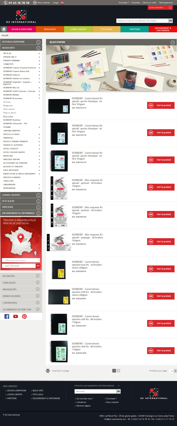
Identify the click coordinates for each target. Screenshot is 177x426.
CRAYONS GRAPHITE (11, 130)
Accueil (5, 35)
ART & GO (7, 53)
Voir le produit (160, 105)
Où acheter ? (124, 2)
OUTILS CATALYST (10, 148)
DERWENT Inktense (11, 74)
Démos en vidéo (149, 2)
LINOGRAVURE (9, 184)
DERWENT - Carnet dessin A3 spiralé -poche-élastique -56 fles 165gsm (87, 101)
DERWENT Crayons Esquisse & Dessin (19, 67)
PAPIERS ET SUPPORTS (13, 145)
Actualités (136, 2)
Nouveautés (21, 289)
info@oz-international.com (115, 419)
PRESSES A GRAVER (11, 177)
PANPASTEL (8, 137)
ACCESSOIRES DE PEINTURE (15, 163)
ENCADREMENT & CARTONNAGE (163, 29)
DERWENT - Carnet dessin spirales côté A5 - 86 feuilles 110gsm (87, 346)
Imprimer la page (60, 370)
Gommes (7, 102)
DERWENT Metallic (11, 94)
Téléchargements (166, 2)
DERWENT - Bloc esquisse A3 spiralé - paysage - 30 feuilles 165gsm (87, 237)
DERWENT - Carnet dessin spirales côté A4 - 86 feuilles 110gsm (87, 319)
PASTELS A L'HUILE (11, 134)
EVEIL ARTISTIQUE (11, 170)
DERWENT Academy (11, 119)
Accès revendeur (160, 7)
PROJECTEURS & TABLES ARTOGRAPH (19, 173)
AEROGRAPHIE (9, 188)
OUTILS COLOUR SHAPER (14, 152)
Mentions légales (84, 405)
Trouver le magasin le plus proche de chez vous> (19, 221)
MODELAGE (8, 155)
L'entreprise (21, 302)
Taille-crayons (9, 109)
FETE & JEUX (106, 29)
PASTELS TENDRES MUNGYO (15, 141)
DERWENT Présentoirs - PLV (15, 123)
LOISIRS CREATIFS (78, 29)
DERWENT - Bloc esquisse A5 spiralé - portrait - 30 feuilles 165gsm (87, 210)
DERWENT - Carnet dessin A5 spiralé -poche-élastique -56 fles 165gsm (87, 155)
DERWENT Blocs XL (11, 87)
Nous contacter (44, 2)
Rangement (8, 105)
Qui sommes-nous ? (85, 398)
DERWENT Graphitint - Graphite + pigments (17, 83)
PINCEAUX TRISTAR (11, 159)
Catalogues (21, 282)
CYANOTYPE (8, 64)
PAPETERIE (135, 29)
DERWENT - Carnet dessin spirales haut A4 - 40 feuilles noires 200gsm (87, 264)
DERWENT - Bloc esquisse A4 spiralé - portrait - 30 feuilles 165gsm (87, 182)
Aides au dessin (9, 112)
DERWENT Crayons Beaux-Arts (16, 71)
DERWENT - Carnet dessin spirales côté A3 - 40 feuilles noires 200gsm (87, 291)
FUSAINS (7, 127)
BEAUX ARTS (50, 29)
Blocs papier (8, 116)
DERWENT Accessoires (12, 98)
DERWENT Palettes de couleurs (16, 78)
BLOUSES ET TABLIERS (13, 166)
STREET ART (8, 180)
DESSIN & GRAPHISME (22, 29)
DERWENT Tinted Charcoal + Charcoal (19, 91)
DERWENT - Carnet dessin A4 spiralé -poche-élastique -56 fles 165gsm (87, 128)
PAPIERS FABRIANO (11, 60)
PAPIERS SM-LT (9, 56)
